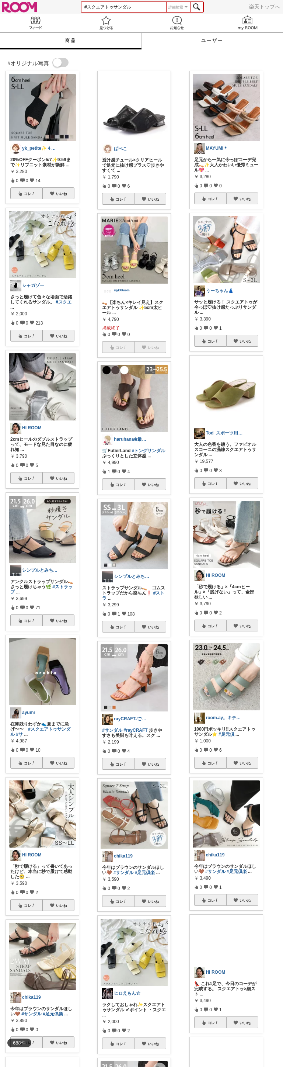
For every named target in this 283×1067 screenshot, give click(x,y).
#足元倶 (226, 734)
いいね (61, 193)
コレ (29, 193)
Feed (35, 23)
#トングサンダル (148, 450)
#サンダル (31, 1013)
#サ (19, 734)
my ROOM (247, 23)
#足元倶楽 (53, 1013)
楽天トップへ (264, 7)
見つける (106, 23)
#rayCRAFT (135, 730)
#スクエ (63, 302)
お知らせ (177, 23)
